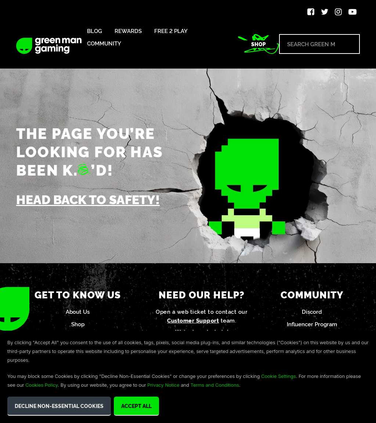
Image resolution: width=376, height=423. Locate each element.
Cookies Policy (41, 385)
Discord (312, 311)
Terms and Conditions (215, 385)
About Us (78, 311)
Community (104, 43)
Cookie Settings (278, 376)
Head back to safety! (88, 198)
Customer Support (193, 320)
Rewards (128, 30)
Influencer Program (312, 324)
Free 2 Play (171, 30)
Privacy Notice (163, 385)
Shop (258, 44)
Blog (94, 30)
